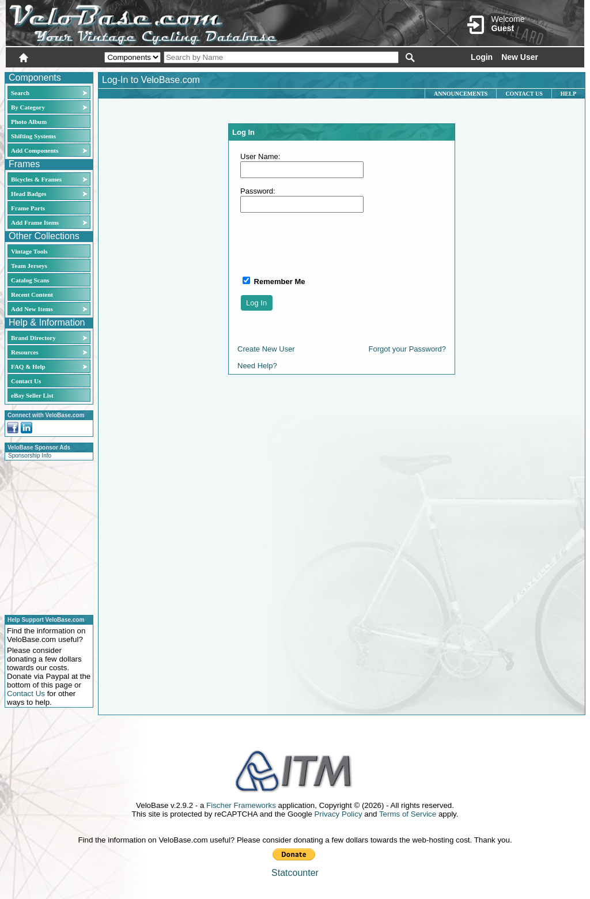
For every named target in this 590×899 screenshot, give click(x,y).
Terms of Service (407, 814)
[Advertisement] (45, 536)
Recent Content (32, 294)
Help (568, 93)
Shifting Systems (33, 136)
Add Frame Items (35, 222)
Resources (24, 352)
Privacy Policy (338, 814)
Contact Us (26, 380)
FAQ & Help (28, 366)
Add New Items (32, 308)
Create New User (266, 349)
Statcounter (295, 873)
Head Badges (28, 193)
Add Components (34, 150)
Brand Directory (33, 337)
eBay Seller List (32, 395)
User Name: (260, 156)
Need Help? (257, 365)
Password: (257, 191)
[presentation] (327, 243)
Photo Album (29, 121)
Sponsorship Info (29, 455)
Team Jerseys (29, 265)
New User (519, 57)
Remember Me (278, 281)
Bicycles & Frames (37, 179)
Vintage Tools (29, 251)
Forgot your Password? (407, 349)
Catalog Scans (30, 280)
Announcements (460, 93)
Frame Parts (28, 208)
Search (20, 92)
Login (482, 57)
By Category (28, 107)
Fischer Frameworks (241, 805)
